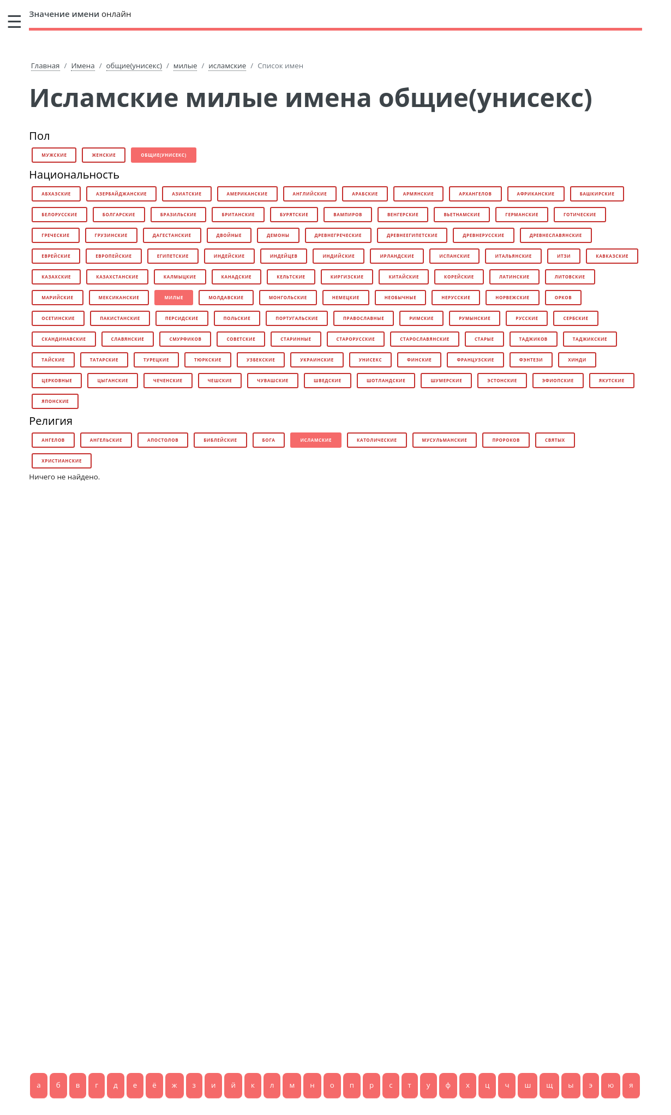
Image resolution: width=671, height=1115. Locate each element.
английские (310, 194)
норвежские (512, 297)
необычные (400, 297)
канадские (236, 277)
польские (237, 318)
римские (421, 318)
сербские (575, 318)
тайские (52, 360)
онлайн (80, 13)
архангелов (475, 194)
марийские (57, 297)
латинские (514, 277)
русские (527, 318)
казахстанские (117, 277)
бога (268, 440)
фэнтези (531, 360)
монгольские (288, 297)
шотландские (386, 380)
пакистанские (120, 318)
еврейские (55, 256)
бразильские (178, 214)
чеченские (168, 380)
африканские (536, 194)
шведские (328, 380)
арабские (365, 194)
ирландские (397, 256)
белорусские (59, 214)
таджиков (533, 339)
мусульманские (445, 440)
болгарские (119, 214)
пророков (506, 440)
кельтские (291, 277)
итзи (564, 256)
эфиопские (558, 380)
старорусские (356, 339)
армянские (418, 194)
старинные (295, 339)
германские (521, 214)
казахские (56, 277)
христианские (61, 461)
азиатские (186, 194)
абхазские (56, 194)
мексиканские (119, 297)
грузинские (111, 235)
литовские (570, 277)
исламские (227, 65)
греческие (55, 235)
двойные (229, 235)
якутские (612, 380)
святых (555, 440)
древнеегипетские (412, 235)
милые (185, 65)
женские (104, 155)
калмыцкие (180, 277)
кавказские (612, 256)
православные (363, 318)
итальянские (513, 256)
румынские (474, 318)
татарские (104, 360)
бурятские (294, 214)
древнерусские (483, 235)
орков (563, 297)
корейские (459, 277)
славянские (128, 339)
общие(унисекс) (134, 65)
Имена (82, 65)
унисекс (370, 360)
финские (419, 360)
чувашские (273, 380)
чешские (220, 380)
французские (475, 360)
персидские (182, 318)
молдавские (225, 297)
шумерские (446, 380)
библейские (220, 440)
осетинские (58, 318)
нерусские (455, 297)
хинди (577, 360)
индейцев (284, 256)
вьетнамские (462, 214)
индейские (229, 256)
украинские (316, 360)
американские (247, 194)
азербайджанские (121, 194)
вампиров (347, 214)
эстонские (502, 380)
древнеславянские (556, 235)
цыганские (112, 380)
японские (55, 401)
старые (484, 339)
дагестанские (172, 235)
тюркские (207, 360)
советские (240, 339)
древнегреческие (338, 235)
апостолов (162, 440)
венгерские (403, 214)
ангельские (106, 440)
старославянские (425, 339)
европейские (113, 256)
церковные (56, 380)
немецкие (346, 297)
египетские (173, 256)
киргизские (347, 277)
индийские (338, 256)
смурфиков (185, 339)
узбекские (261, 360)
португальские (296, 318)
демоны (278, 235)
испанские (454, 256)
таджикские (590, 339)
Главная (45, 65)
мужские (54, 155)
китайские (403, 277)
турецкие (156, 360)
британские (238, 214)
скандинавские (63, 339)
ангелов (53, 440)
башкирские (597, 194)
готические (580, 214)
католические (377, 440)
